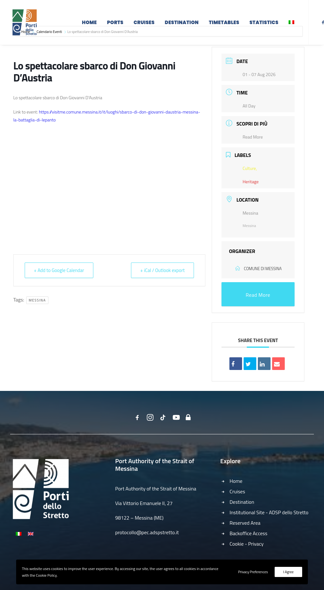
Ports (115, 23)
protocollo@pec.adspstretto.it (147, 532)
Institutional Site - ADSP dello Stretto (269, 512)
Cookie (237, 544)
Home (89, 23)
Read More (253, 136)
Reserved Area (245, 523)
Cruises (144, 23)
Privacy (256, 544)
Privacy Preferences (253, 572)
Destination (182, 23)
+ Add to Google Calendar (59, 270)
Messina (37, 300)
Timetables (224, 23)
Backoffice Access (249, 533)
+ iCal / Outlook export (162, 270)
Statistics (263, 23)
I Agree (288, 572)
